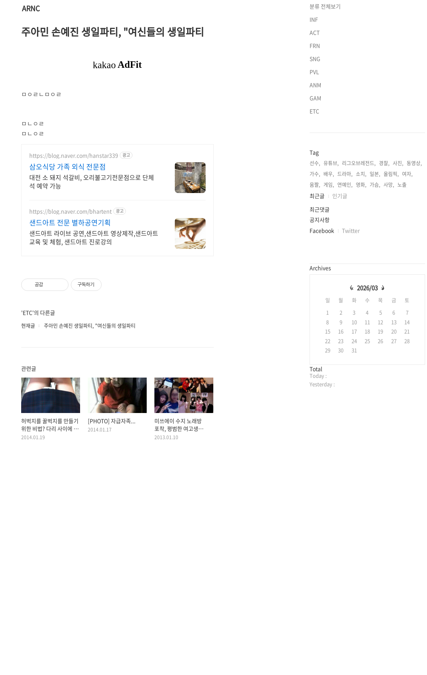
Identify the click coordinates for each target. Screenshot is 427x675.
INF (314, 118)
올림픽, (391, 272)
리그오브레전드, (359, 261)
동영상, (414, 261)
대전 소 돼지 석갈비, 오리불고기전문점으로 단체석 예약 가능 (91, 289)
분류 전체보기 (325, 105)
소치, (361, 272)
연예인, (345, 283)
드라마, (345, 272)
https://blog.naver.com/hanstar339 (73, 263)
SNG (315, 157)
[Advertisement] (117, 72)
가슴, (375, 283)
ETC (314, 210)
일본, (375, 272)
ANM (315, 184)
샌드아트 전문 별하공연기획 (70, 330)
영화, (361, 283)
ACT (315, 131)
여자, (407, 272)
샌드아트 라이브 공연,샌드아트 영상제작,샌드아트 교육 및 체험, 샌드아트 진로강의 (93, 345)
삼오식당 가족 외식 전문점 (67, 274)
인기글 (339, 295)
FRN (315, 144)
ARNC (31, 9)
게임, (328, 283)
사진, (398, 261)
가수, (315, 272)
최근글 (317, 295)
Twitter (351, 329)
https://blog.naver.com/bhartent (70, 319)
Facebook (322, 329)
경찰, (384, 261)
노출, (402, 283)
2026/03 (367, 387)
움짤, (315, 283)
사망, (388, 283)
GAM (315, 197)
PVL (314, 171)
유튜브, (331, 261)
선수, (315, 261)
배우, (328, 272)
